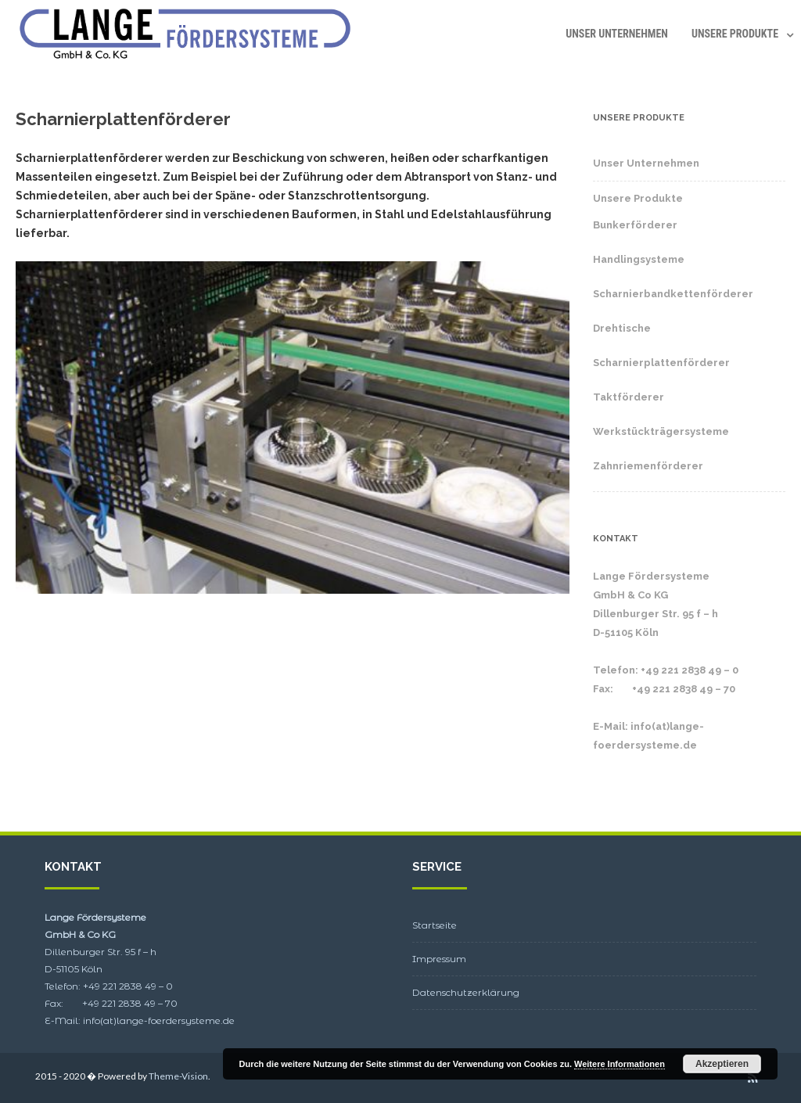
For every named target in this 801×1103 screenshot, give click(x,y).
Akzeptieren (722, 1063)
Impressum (439, 959)
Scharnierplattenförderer (661, 362)
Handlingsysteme (638, 259)
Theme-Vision (178, 1076)
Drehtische (622, 328)
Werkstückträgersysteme (661, 431)
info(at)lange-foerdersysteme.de (159, 1020)
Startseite (434, 925)
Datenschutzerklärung (465, 992)
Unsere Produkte (734, 33)
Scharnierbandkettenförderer (673, 294)
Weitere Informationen (619, 1064)
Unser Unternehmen (617, 33)
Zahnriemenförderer (648, 466)
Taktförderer (628, 397)
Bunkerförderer (635, 225)
